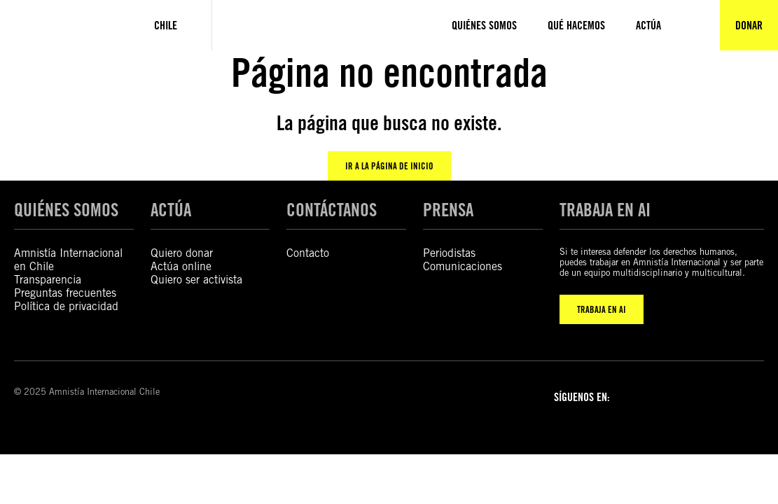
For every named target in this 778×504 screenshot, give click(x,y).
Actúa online (181, 266)
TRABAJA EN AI (601, 309)
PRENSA (448, 209)
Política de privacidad (66, 306)
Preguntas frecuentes (65, 293)
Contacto (307, 253)
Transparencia (47, 279)
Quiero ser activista (196, 279)
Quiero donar (182, 253)
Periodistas (449, 253)
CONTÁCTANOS (331, 209)
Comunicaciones (462, 266)
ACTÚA (171, 209)
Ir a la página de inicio (389, 166)
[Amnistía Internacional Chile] (60, 25)
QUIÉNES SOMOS (66, 209)
